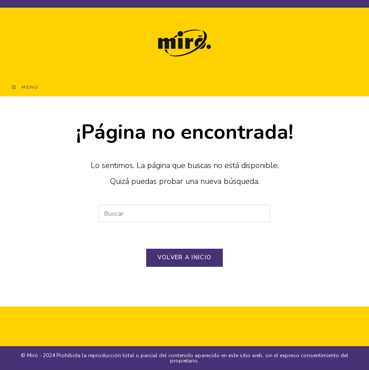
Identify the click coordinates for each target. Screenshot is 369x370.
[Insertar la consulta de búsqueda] (184, 213)
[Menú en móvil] (25, 87)
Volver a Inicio (185, 258)
